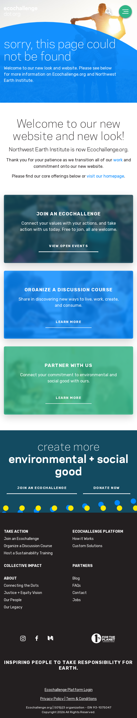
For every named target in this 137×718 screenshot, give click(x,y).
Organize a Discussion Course (28, 546)
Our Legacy (13, 607)
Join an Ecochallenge (21, 539)
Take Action (16, 531)
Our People (13, 600)
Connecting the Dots (21, 585)
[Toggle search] (108, 11)
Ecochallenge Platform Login (69, 690)
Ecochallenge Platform (97, 531)
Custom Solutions (87, 546)
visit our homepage (105, 176)
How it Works (83, 539)
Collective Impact (23, 566)
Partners (82, 566)
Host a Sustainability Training (28, 553)
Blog (76, 578)
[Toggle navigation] (125, 11)
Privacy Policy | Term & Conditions (68, 699)
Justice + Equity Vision (23, 593)
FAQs (76, 585)
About (10, 578)
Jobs (76, 600)
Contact (79, 593)
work (118, 159)
